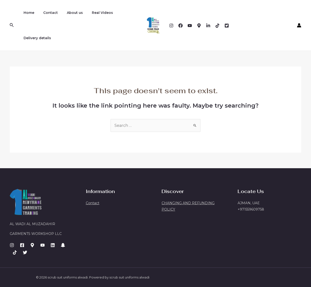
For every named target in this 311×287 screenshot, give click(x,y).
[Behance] (199, 25)
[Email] (217, 25)
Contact (47, 12)
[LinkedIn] (53, 245)
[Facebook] (180, 25)
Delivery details (36, 38)
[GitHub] (25, 252)
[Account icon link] (299, 25)
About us (69, 12)
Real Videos (94, 12)
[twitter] (227, 25)
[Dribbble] (208, 25)
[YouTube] (190, 25)
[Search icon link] (12, 25)
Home (27, 12)
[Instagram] (171, 25)
